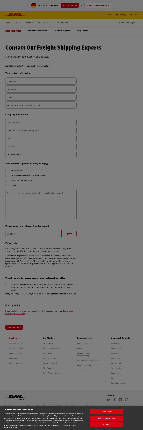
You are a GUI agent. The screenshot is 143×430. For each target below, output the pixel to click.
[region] (71, 418)
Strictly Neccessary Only (106, 418)
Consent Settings (106, 412)
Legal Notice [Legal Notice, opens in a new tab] (13, 427)
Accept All (106, 424)
